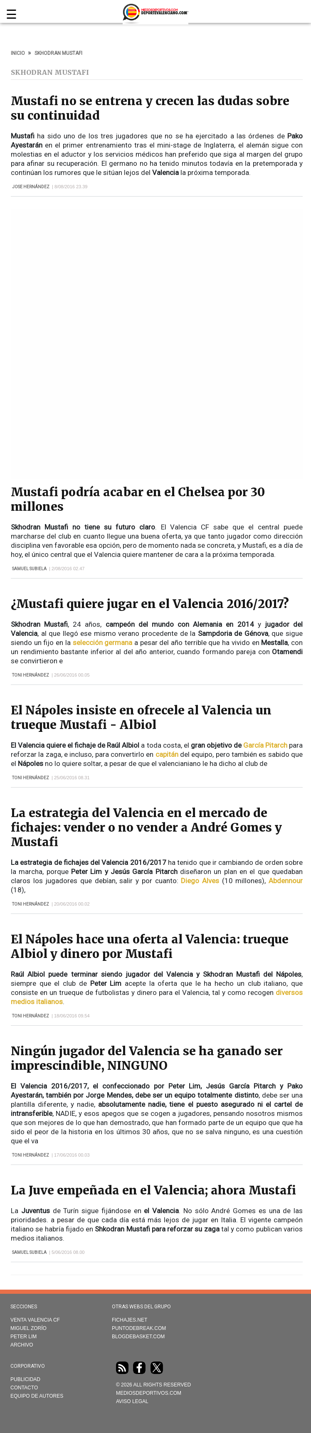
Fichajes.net (129, 1320)
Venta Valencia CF (35, 1320)
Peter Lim (23, 1336)
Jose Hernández (30, 187)
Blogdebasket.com (138, 1336)
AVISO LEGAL (132, 1401)
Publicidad (25, 1379)
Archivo (21, 1345)
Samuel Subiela (29, 568)
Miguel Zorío (28, 1328)
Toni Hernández (30, 675)
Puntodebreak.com (139, 1328)
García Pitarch (265, 745)
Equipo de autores (36, 1396)
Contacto (24, 1388)
